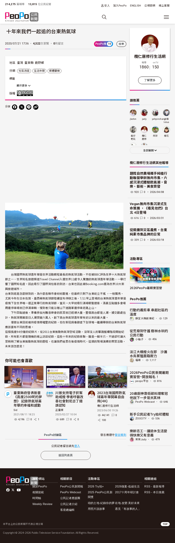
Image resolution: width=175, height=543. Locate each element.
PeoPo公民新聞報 (71, 486)
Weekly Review (42, 504)
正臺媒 (59, 410)
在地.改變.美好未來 (127, 503)
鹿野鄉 (39, 63)
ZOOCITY (140, 418)
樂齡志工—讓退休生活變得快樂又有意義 (148, 432)
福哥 (138, 360)
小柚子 (139, 339)
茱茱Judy (140, 439)
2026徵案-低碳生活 (127, 486)
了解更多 (149, 80)
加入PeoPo (120, 5)
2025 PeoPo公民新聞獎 (100, 495)
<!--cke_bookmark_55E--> (65, 152)
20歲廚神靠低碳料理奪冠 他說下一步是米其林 (149, 395)
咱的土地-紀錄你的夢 (101, 503)
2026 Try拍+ (96, 486)
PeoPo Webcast (145, 401)
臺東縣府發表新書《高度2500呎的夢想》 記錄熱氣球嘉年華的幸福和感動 (28, 398)
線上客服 (164, 5)
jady (144, 119)
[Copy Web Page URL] (35, 107)
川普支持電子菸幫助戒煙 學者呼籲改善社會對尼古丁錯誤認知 (69, 398)
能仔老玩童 (133, 138)
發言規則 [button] (120, 435)
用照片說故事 (96, 508)
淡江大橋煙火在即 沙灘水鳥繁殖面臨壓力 (148, 353)
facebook (8, 490)
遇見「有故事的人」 (128, 508)
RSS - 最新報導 (154, 486)
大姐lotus (166, 120)
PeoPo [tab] (53, 435)
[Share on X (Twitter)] (21, 107)
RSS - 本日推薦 (154, 492)
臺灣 (20, 63)
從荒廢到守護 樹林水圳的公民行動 (149, 332)
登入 (107, 5)
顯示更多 (24, 85)
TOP (165, 524)
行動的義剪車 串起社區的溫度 (149, 311)
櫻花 (166, 136)
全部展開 (150, 150)
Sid (15, 410)
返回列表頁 (65, 455)
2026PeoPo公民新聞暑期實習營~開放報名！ (149, 374)
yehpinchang (159, 119)
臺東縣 (29, 63)
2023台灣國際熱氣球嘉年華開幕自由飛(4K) (111, 396)
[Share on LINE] (28, 107)
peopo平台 (141, 381)
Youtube (19, 490)
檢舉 (121, 44)
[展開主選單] (166, 17)
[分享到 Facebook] (14, 107)
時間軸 (36, 498)
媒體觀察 (54, 70)
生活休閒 (39, 70)
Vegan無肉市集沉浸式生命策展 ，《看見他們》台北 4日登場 (149, 208)
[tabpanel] (65, 445)
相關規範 (38, 492)
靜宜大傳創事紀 (144, 318)
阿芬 (155, 136)
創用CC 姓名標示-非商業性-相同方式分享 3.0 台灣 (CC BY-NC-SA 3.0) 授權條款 (26, 93)
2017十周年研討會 (127, 492)
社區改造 (24, 70)
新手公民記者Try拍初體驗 (149, 414)
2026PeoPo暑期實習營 (146, 288)
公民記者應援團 (70, 498)
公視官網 (149, 5)
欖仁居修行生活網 (108, 405)
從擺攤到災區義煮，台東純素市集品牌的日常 (148, 232)
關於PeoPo (39, 486)
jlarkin (133, 119)
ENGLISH (135, 5)
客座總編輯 (67, 509)
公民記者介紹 (68, 504)
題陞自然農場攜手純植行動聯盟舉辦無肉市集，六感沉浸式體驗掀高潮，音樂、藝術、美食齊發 (148, 180)
